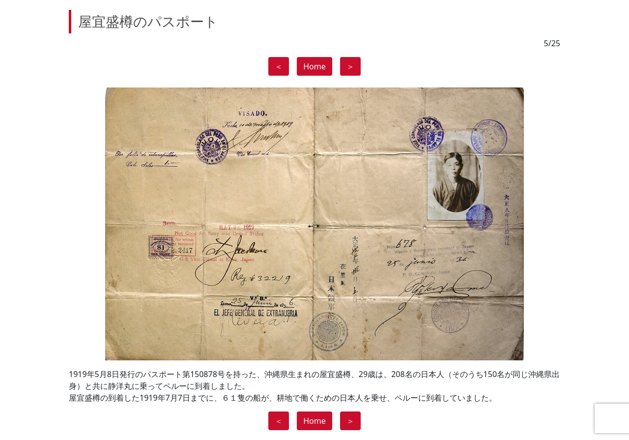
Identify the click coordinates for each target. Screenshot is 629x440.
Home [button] (314, 66)
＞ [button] (350, 66)
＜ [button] (279, 66)
